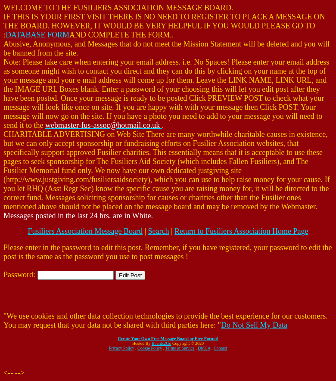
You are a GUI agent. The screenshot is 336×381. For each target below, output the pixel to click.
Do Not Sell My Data (254, 325)
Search (158, 231)
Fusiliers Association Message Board (85, 231)
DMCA (204, 348)
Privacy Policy (121, 348)
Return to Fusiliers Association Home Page (241, 231)
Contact (220, 348)
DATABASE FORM (37, 35)
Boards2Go (161, 343)
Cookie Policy (149, 348)
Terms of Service (179, 348)
